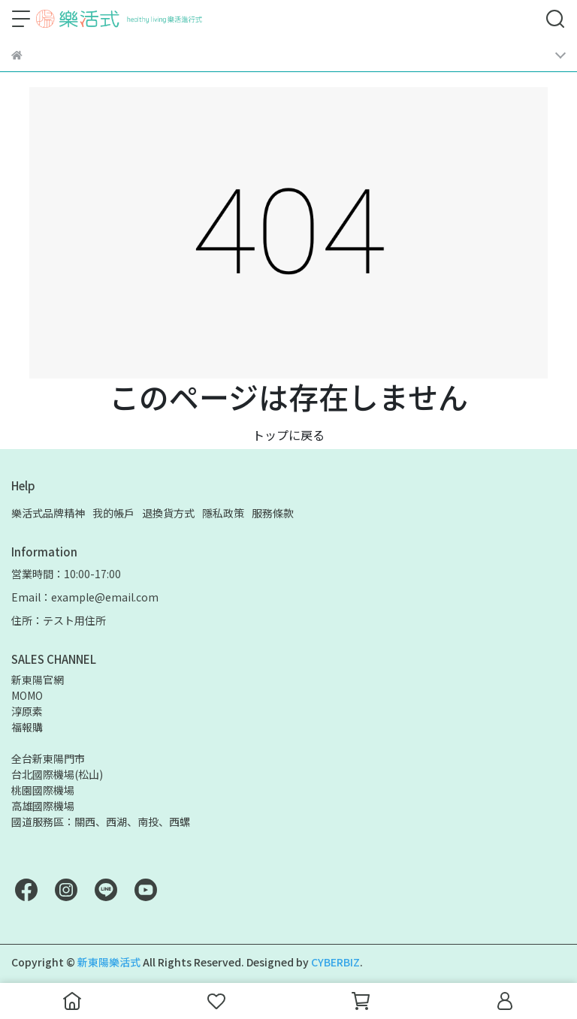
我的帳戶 (113, 512)
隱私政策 (223, 512)
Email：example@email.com (85, 596)
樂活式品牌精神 (48, 512)
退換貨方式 (168, 512)
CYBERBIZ (335, 961)
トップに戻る (288, 435)
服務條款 (273, 512)
